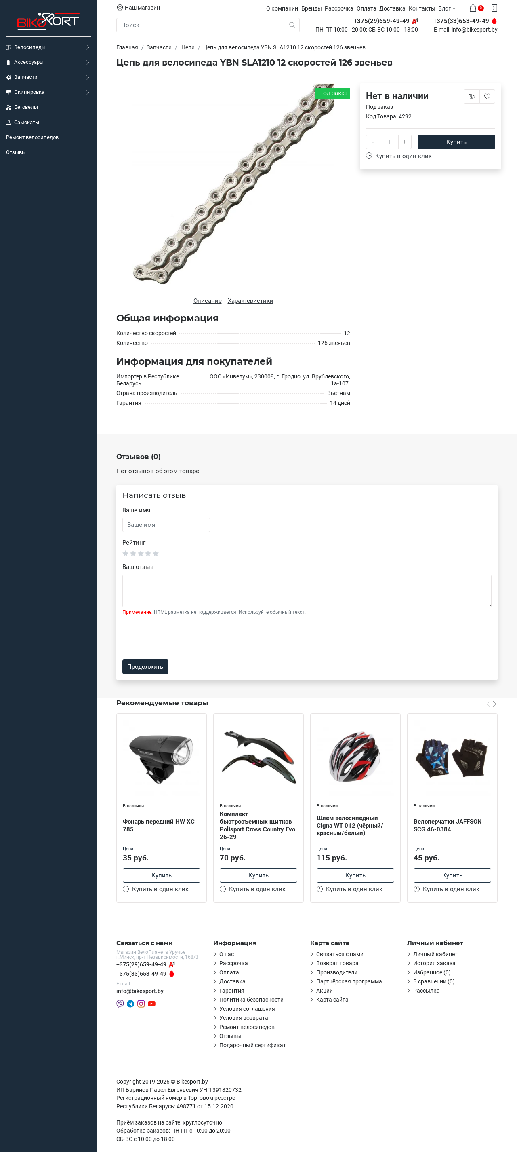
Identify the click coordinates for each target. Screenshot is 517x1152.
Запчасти (22, 77)
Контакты (422, 8)
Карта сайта (332, 999)
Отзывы (16, 152)
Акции (324, 990)
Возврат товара (337, 963)
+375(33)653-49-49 (141, 973)
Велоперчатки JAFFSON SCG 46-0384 (448, 825)
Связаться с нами (340, 954)
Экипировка (25, 92)
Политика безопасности (251, 999)
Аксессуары (25, 62)
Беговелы (22, 107)
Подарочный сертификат (252, 1045)
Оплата (366, 8)
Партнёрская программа (349, 981)
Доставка (392, 8)
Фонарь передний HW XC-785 (160, 825)
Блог (444, 8)
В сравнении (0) (434, 981)
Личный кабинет (435, 954)
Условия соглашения (247, 1009)
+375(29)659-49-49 (141, 964)
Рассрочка (339, 8)
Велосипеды (26, 47)
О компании (282, 8)
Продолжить (145, 666)
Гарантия (231, 990)
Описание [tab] (207, 300)
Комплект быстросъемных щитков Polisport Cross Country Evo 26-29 (257, 825)
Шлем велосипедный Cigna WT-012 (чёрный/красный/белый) (350, 825)
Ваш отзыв (138, 567)
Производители (336, 972)
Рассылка (426, 990)
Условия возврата (243, 1018)
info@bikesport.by (475, 30)
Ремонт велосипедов (32, 137)
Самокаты (22, 122)
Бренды (311, 8)
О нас (226, 954)
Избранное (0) (432, 972)
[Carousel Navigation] (491, 703)
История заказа (434, 963)
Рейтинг (133, 542)
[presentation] (183, 637)
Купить (456, 142)
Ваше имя (136, 510)
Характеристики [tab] (250, 300)
